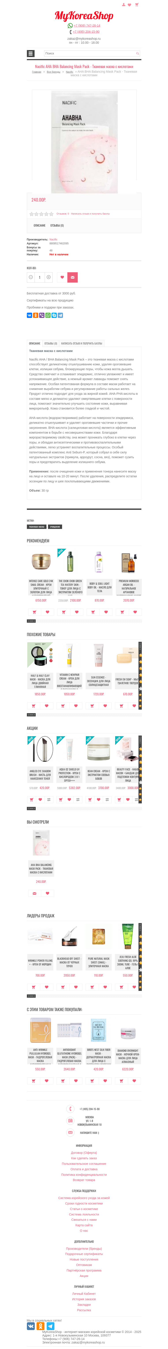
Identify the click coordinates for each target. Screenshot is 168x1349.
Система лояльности (84, 1214)
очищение (55, 526)
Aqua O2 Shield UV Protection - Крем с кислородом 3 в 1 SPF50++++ (69, 774)
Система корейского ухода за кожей (84, 1198)
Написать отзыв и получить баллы (90, 213)
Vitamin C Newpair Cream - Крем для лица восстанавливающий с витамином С (69, 682)
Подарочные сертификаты (84, 1254)
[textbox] (92, 53)
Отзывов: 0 (63, 213)
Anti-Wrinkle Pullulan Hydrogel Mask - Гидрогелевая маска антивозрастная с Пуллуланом (40, 1059)
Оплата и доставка (83, 1169)
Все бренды (53, 71)
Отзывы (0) (57, 225)
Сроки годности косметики (84, 1203)
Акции (84, 1276)
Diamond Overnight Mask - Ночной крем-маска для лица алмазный (128, 1056)
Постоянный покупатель (123, 4)
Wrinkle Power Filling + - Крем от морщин (40, 962)
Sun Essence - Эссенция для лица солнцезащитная (98, 681)
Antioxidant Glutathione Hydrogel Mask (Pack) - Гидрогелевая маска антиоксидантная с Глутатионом (69, 1059)
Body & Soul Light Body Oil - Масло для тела (99, 587)
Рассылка (84, 1310)
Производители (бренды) (84, 1249)
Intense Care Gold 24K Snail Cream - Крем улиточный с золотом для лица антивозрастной (40, 588)
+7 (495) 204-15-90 (86, 31)
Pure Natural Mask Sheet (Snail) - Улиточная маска (98, 962)
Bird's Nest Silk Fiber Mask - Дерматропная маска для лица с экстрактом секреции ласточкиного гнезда (98, 1061)
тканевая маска (36, 526)
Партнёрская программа (84, 1270)
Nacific (69, 71)
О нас (84, 1231)
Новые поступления (84, 1259)
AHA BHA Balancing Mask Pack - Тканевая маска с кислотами (40, 868)
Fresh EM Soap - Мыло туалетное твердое (128, 681)
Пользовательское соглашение (84, 1164)
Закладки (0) (129, 4)
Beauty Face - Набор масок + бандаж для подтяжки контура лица (128, 774)
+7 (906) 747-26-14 (87, 25)
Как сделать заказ (84, 1158)
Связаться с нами (84, 1220)
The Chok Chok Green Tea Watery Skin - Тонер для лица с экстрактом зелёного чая (69, 588)
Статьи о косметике (84, 1209)
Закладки (84, 1305)
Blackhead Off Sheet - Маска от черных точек (69, 962)
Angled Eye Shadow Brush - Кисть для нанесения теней (40, 774)
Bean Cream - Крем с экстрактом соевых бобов (99, 774)
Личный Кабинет (84, 1294)
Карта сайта (84, 1225)
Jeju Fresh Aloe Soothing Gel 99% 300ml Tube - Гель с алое (128, 962)
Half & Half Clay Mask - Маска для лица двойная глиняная (40, 681)
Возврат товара (84, 1180)
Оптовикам (84, 1265)
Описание (39, 225)
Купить (34, 612)
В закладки (62, 277)
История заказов (84, 1299)
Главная (36, 71)
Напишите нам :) (89, 1132)
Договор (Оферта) (84, 1153)
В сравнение (48, 799)
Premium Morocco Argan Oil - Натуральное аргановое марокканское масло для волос (128, 590)
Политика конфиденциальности (84, 1175)
